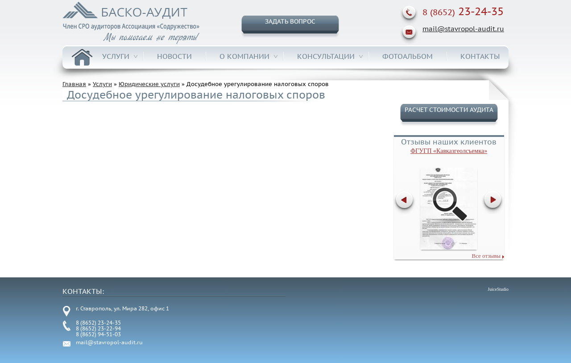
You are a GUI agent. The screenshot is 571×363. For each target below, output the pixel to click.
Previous (405, 202)
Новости (174, 56)
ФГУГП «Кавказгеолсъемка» (448, 151)
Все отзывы (486, 255)
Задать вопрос (290, 21)
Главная (82, 57)
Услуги (115, 56)
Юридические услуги (149, 84)
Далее (493, 202)
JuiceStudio (498, 289)
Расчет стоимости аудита (449, 110)
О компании (244, 56)
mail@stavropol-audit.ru (463, 29)
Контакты (480, 56)
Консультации (326, 56)
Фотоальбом (407, 56)
